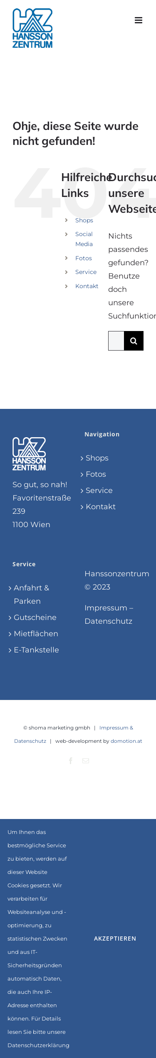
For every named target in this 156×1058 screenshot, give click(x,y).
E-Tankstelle (36, 650)
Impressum (105, 607)
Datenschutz (108, 621)
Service (86, 272)
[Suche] (134, 341)
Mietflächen (36, 633)
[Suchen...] (116, 341)
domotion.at (126, 741)
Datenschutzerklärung (38, 1045)
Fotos (83, 258)
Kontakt (87, 286)
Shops (84, 220)
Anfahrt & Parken (31, 594)
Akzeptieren (115, 938)
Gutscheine (35, 617)
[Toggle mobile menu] (139, 20)
